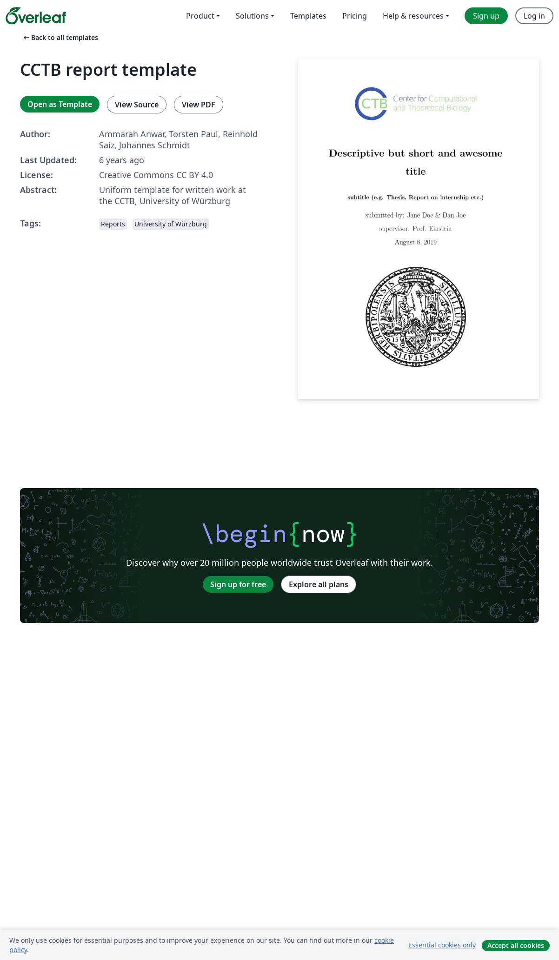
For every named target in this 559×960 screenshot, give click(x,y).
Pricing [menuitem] (354, 16)
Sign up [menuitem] (486, 16)
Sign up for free (238, 584)
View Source (137, 104)
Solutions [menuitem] (252, 16)
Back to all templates (60, 37)
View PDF (198, 104)
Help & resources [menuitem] (413, 16)
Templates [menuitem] (308, 16)
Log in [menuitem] (534, 16)
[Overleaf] (36, 16)
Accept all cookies (515, 945)
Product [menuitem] (200, 16)
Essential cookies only (442, 944)
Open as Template (59, 104)
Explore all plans (318, 584)
